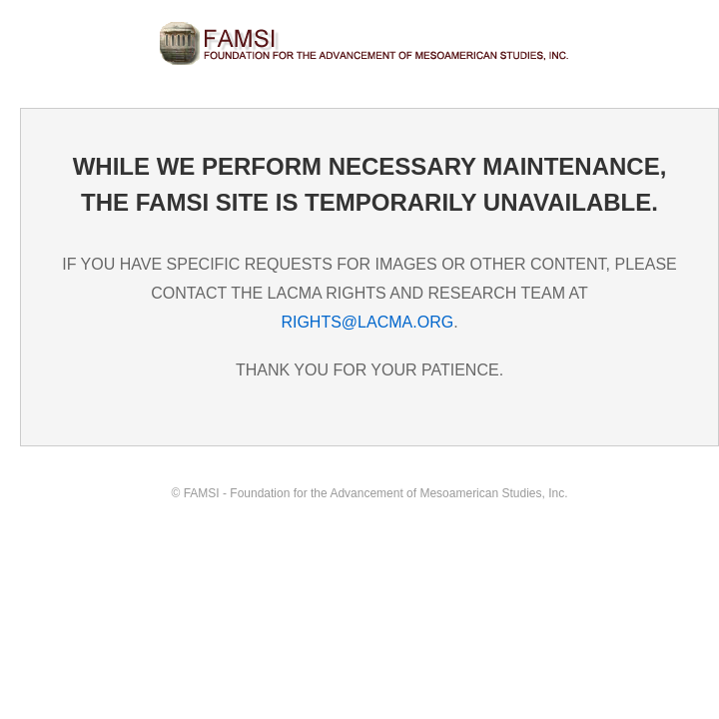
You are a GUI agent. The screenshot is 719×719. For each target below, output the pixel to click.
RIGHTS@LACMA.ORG (367, 322)
